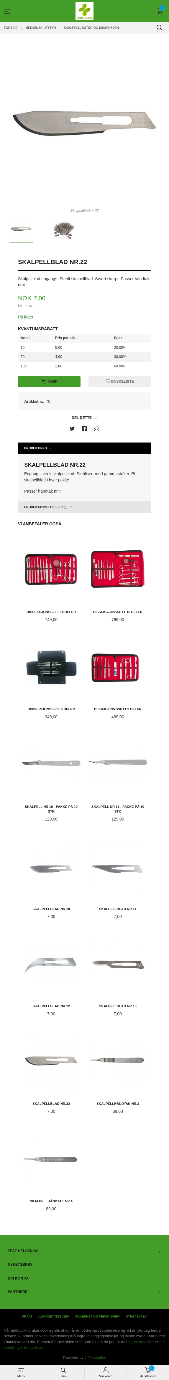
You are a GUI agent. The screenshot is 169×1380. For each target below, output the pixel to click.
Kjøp (49, 381)
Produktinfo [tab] (35, 448)
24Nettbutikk (95, 1357)
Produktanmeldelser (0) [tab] (46, 507)
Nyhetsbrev (136, 1316)
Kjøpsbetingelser (54, 1316)
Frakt (27, 1316)
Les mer (139, 1342)
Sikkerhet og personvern (98, 1316)
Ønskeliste (120, 381)
